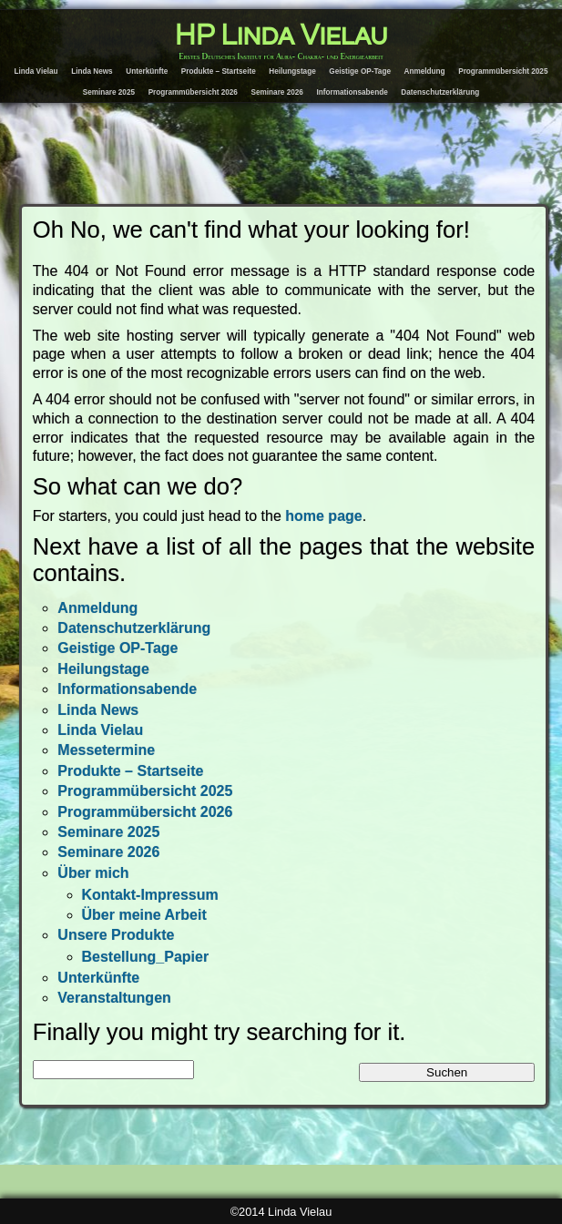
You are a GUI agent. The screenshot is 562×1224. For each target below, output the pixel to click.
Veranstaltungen (113, 997)
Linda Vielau (36, 71)
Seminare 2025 (109, 92)
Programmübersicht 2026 (193, 92)
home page (323, 516)
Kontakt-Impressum (150, 895)
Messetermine (106, 750)
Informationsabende (351, 92)
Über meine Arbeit (144, 915)
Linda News (92, 71)
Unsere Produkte (115, 935)
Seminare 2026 (277, 92)
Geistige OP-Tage (360, 71)
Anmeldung (424, 71)
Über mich (92, 873)
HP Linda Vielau (281, 35)
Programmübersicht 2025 (502, 71)
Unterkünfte (147, 71)
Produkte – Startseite (218, 71)
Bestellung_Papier (145, 956)
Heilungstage (292, 71)
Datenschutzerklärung (440, 92)
